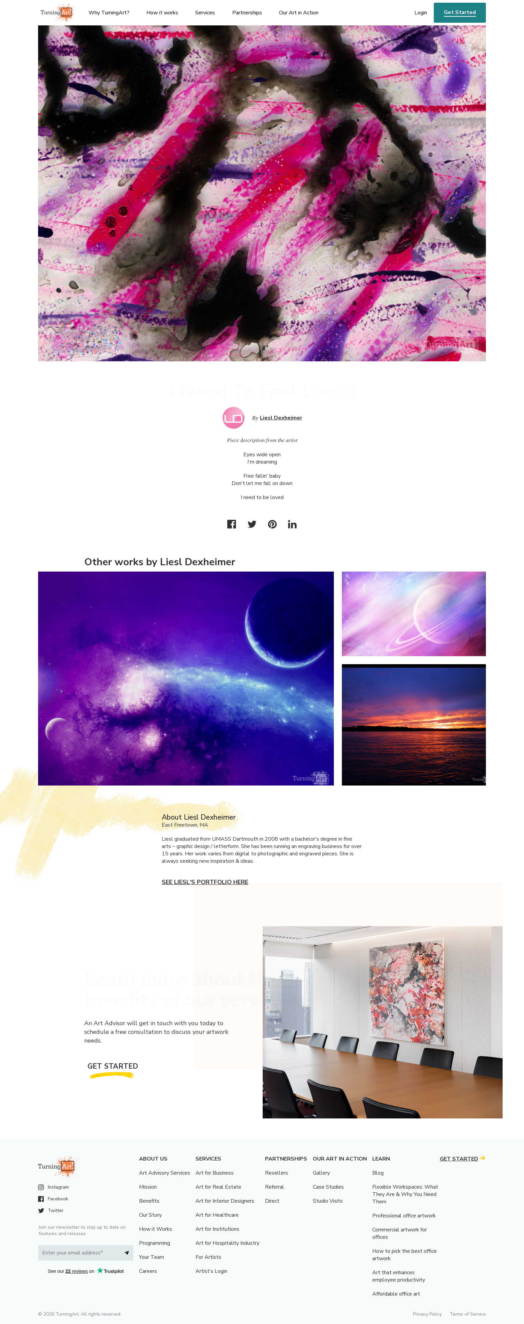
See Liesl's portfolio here (205, 882)
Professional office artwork (404, 1215)
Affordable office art (396, 1294)
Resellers (276, 1173)
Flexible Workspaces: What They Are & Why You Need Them (405, 1194)
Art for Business (214, 1173)
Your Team (151, 1257)
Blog (378, 1173)
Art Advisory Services (164, 1173)
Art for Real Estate (218, 1187)
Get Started (460, 12)
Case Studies (328, 1187)
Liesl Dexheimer (281, 418)
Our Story (150, 1215)
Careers (148, 1271)
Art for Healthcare (217, 1215)
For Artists (208, 1257)
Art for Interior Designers (224, 1201)
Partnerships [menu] (247, 12)
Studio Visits (328, 1201)
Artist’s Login (211, 1271)
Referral (274, 1187)
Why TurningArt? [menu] (109, 12)
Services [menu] (205, 12)
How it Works (155, 1229)
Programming (154, 1243)
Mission (148, 1187)
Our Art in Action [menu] (298, 12)
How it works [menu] (162, 12)
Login (420, 12)
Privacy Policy (427, 1314)
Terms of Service (468, 1314)
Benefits (149, 1201)
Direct (272, 1201)
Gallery (321, 1173)
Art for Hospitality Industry (227, 1243)
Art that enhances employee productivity (398, 1276)
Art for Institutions (217, 1229)
